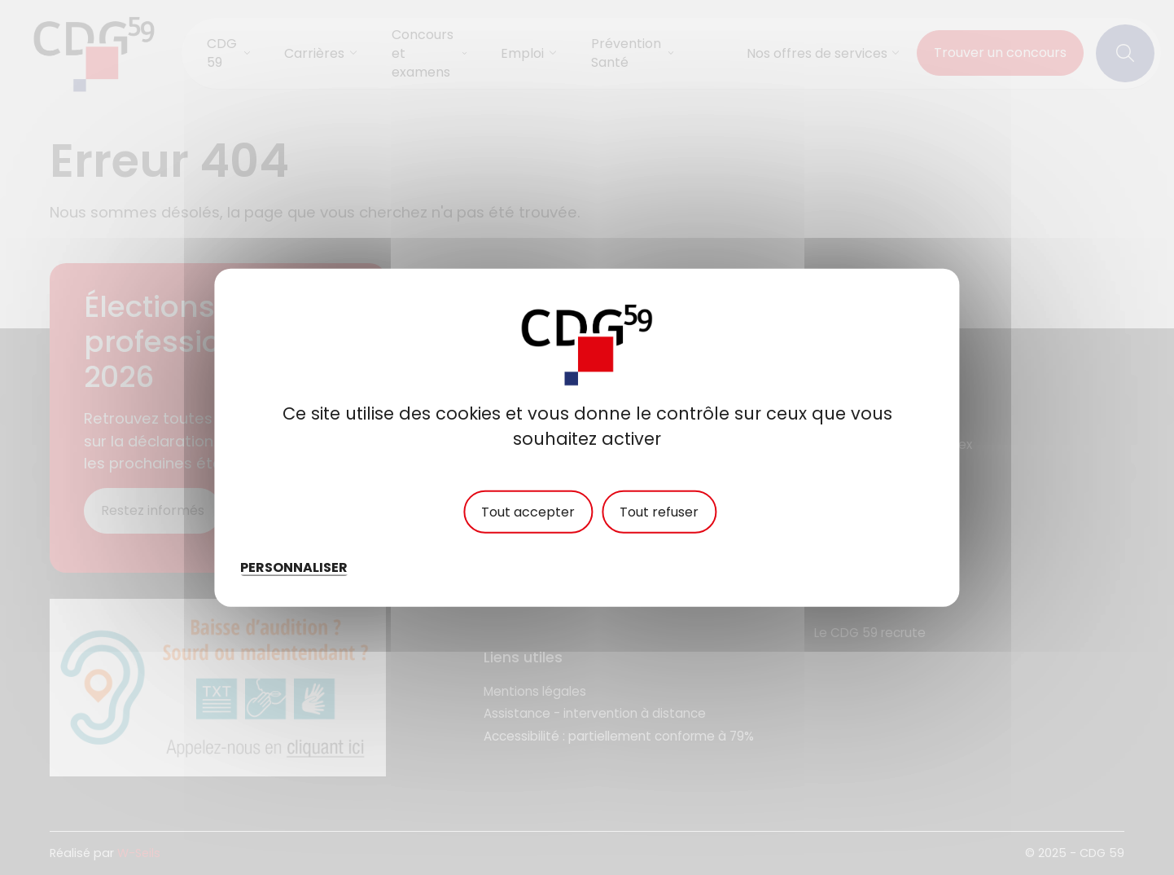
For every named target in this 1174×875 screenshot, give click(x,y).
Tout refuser (659, 512)
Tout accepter (528, 512)
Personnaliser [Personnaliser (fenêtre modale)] (294, 567)
